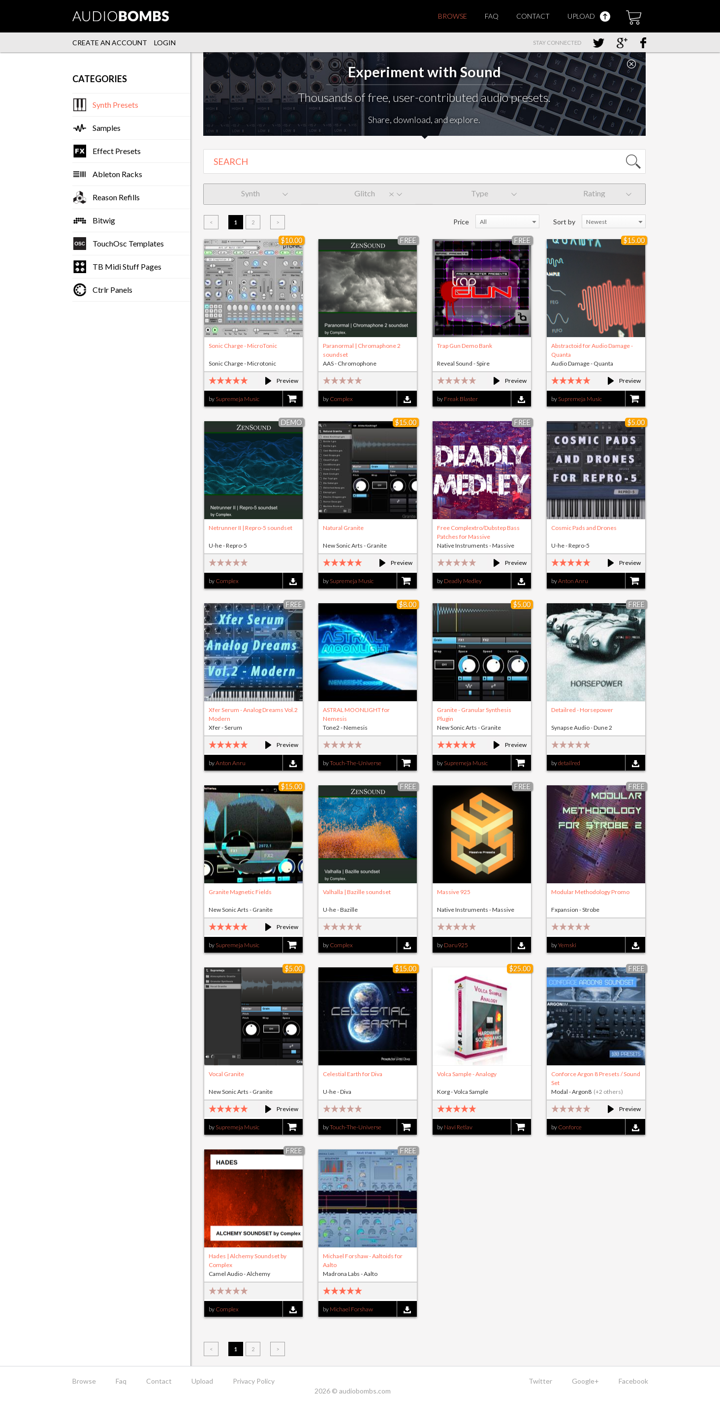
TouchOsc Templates (128, 243)
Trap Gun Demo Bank (464, 345)
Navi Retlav (458, 1127)
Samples (107, 127)
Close (631, 64)
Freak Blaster (461, 399)
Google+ (585, 1381)
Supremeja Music (237, 399)
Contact (533, 16)
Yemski (567, 945)
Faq (492, 16)
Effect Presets (117, 150)
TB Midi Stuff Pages (127, 266)
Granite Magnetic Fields (240, 892)
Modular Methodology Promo (590, 892)
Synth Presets (115, 104)
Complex (341, 399)
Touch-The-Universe (355, 763)
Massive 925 (453, 892)
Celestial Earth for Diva (352, 1074)
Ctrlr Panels (112, 289)
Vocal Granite (226, 1074)
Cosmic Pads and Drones (584, 527)
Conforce (570, 1127)
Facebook (633, 1381)
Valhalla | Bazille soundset (357, 892)
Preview (277, 380)
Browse (452, 16)
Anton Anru (573, 581)
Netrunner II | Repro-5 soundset (250, 527)
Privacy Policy (254, 1381)
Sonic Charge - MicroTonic (243, 345)
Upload (588, 16)
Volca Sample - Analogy (467, 1074)
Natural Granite (343, 527)
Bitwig (104, 220)
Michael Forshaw (351, 1309)
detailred (569, 763)
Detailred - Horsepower (582, 709)
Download (407, 399)
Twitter (540, 1381)
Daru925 (456, 945)
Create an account (109, 42)
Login (165, 42)
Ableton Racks (117, 174)
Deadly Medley (463, 581)
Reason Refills (116, 197)
